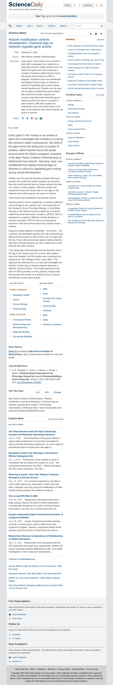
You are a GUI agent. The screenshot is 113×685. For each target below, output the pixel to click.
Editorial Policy (78, 669)
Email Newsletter (19, 614)
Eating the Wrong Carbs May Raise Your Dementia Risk (35, 573)
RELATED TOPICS (17, 283)
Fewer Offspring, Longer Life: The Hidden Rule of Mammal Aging (85, 176)
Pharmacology (19, 309)
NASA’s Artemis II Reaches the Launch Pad (86, 60)
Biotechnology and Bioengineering (21, 326)
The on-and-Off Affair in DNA (23, 496)
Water (70, 125)
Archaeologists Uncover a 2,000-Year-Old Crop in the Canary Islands (85, 199)
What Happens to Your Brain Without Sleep (86, 46)
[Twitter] (27, 118)
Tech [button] (30, 26)
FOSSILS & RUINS (73, 133)
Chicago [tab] (57, 392)
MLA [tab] (38, 392)
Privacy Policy (64, 669)
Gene (45, 294)
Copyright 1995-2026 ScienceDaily (25, 673)
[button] (91, 34)
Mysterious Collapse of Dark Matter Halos (85, 81)
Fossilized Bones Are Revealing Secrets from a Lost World (84, 215)
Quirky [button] (63, 26)
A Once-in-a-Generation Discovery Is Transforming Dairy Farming (83, 170)
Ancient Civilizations (76, 137)
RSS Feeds (17, 618)
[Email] (41, 118)
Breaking (70, 39)
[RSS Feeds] (96, 5)
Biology (71, 105)
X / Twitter (16, 638)
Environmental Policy (76, 129)
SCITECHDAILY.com (27, 559)
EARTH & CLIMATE (73, 117)
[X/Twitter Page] (79, 5)
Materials (13, 351)
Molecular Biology (21, 332)
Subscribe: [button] (88, 5)
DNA (45, 289)
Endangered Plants (22, 320)
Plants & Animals (18, 314)
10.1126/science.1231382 (29, 382)
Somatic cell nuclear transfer (52, 300)
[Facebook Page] (74, 5)
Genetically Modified (22, 336)
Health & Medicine (18, 290)
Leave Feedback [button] (19, 657)
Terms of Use (92, 669)
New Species (73, 113)
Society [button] (52, 26)
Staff (32, 669)
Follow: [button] (67, 5)
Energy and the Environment (79, 121)
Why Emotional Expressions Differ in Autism (86, 88)
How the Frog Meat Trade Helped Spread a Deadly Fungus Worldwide (86, 164)
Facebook (16, 634)
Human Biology (20, 304)
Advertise (51, 669)
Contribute (41, 669)
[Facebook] (22, 118)
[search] (101, 26)
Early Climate (73, 141)
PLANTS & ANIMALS (74, 101)
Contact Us (16, 661)
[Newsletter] (101, 5)
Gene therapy (49, 306)
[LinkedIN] (36, 118)
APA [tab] (47, 392)
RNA (45, 315)
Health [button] (19, 26)
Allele (45, 320)
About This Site (21, 669)
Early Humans (74, 145)
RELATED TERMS (46, 283)
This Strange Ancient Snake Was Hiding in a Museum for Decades (86, 221)
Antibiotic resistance (52, 324)
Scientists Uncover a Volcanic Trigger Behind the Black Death (83, 193)
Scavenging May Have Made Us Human (84, 64)
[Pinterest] (32, 118)
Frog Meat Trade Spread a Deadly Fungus (85, 85)
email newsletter (68, 16)
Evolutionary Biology (76, 109)
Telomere (47, 310)
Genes (16, 300)
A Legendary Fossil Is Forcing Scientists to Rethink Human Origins (85, 209)
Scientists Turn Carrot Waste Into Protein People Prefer (85, 187)
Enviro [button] (40, 26)
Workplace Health (21, 295)
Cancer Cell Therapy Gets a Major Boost (84, 50)
